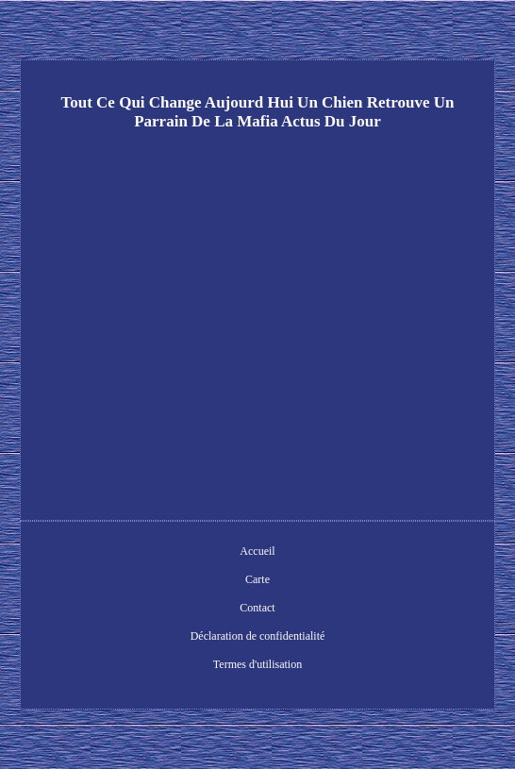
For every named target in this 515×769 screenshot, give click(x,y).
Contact (257, 607)
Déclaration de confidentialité (258, 636)
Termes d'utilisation (257, 664)
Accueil (257, 551)
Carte (257, 579)
